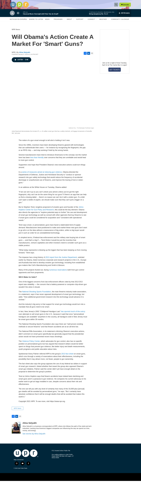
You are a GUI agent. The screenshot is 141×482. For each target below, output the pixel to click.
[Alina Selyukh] (16, 429)
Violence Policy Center (31, 342)
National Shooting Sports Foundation (36, 293)
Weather (103, 20)
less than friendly (37, 159)
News (47, 20)
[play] (12, 14)
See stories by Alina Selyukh (34, 435)
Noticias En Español (18, 20)
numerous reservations (58, 271)
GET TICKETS (114, 71)
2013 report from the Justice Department (61, 258)
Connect (91, 20)
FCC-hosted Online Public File (61, 451)
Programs (58, 20)
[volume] (18, 14)
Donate (126, 5)
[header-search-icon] (116, 5)
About (69, 20)
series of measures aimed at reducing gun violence (42, 173)
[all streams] (124, 14)
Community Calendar (120, 20)
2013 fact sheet (67, 355)
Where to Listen (36, 20)
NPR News (16, 31)
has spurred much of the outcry (73, 313)
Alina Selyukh (24, 53)
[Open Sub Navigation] (51, 20)
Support (79, 20)
